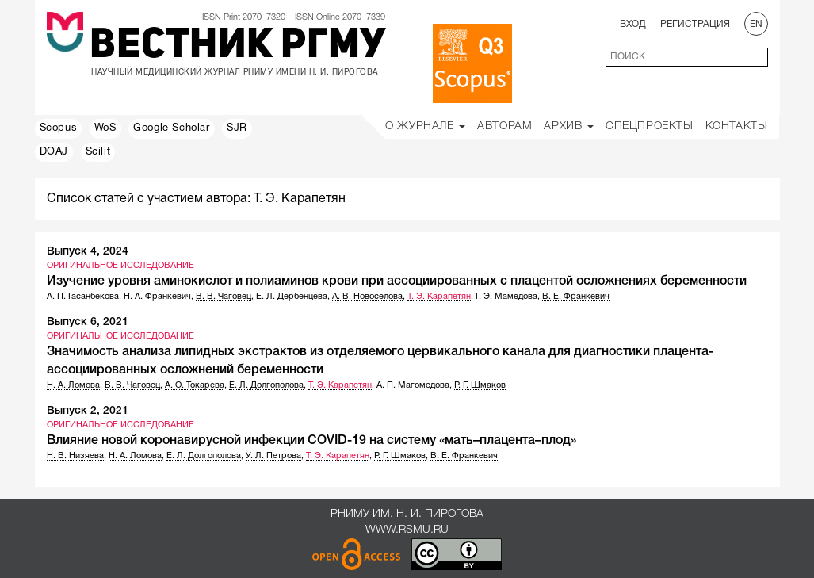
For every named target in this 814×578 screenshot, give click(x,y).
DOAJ (54, 152)
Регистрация (695, 24)
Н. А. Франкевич (157, 296)
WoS (105, 128)
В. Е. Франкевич (576, 296)
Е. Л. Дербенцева (291, 296)
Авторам (504, 126)
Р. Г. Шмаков (480, 385)
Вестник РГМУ (237, 46)
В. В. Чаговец (223, 296)
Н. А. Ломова (73, 385)
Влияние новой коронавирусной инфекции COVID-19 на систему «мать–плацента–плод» (311, 440)
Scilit (98, 152)
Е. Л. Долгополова (266, 385)
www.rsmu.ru (407, 530)
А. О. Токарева (194, 385)
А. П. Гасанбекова (83, 296)
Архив (569, 126)
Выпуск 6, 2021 (87, 322)
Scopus (59, 128)
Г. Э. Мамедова (506, 296)
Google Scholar (171, 128)
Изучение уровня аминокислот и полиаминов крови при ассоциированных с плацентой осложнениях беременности (397, 281)
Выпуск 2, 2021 (87, 411)
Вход (633, 24)
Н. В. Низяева (75, 456)
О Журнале (425, 126)
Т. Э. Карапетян (439, 296)
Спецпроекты (650, 126)
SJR (237, 128)
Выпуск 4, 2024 (87, 252)
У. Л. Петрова (273, 456)
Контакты (736, 126)
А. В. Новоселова (367, 296)
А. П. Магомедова (412, 385)
